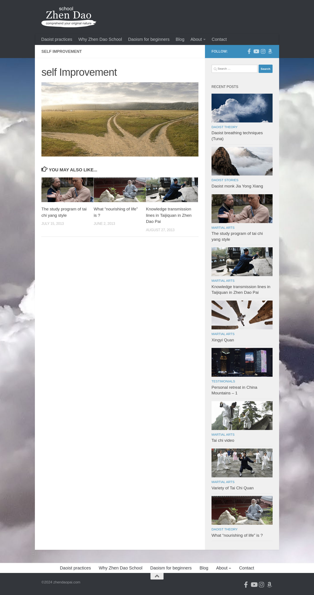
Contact (219, 39)
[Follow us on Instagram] (263, 51)
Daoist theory (225, 127)
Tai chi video (223, 440)
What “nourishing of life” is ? (237, 535)
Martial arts (223, 227)
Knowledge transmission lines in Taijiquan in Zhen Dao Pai (169, 215)
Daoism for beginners (148, 39)
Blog (180, 39)
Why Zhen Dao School (100, 39)
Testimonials (223, 381)
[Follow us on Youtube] (256, 51)
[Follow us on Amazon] (270, 51)
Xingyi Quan (223, 340)
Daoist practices (56, 39)
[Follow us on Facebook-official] (249, 51)
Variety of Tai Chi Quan (233, 488)
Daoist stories (225, 180)
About (196, 39)
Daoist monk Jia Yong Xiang (237, 186)
